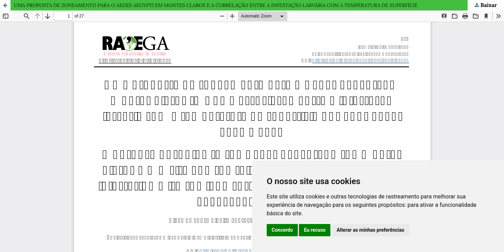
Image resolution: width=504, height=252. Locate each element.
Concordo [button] (282, 230)
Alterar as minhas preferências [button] (370, 230)
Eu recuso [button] (315, 230)
